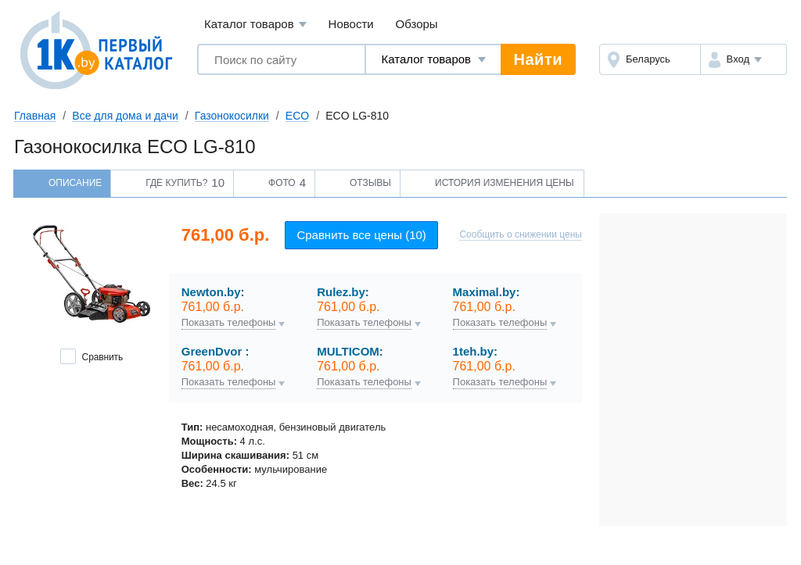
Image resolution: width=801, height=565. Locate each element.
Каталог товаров (255, 24)
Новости (351, 23)
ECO (297, 115)
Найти (538, 59)
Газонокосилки (232, 115)
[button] (743, 59)
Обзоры (417, 23)
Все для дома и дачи (125, 115)
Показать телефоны (228, 322)
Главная (35, 115)
